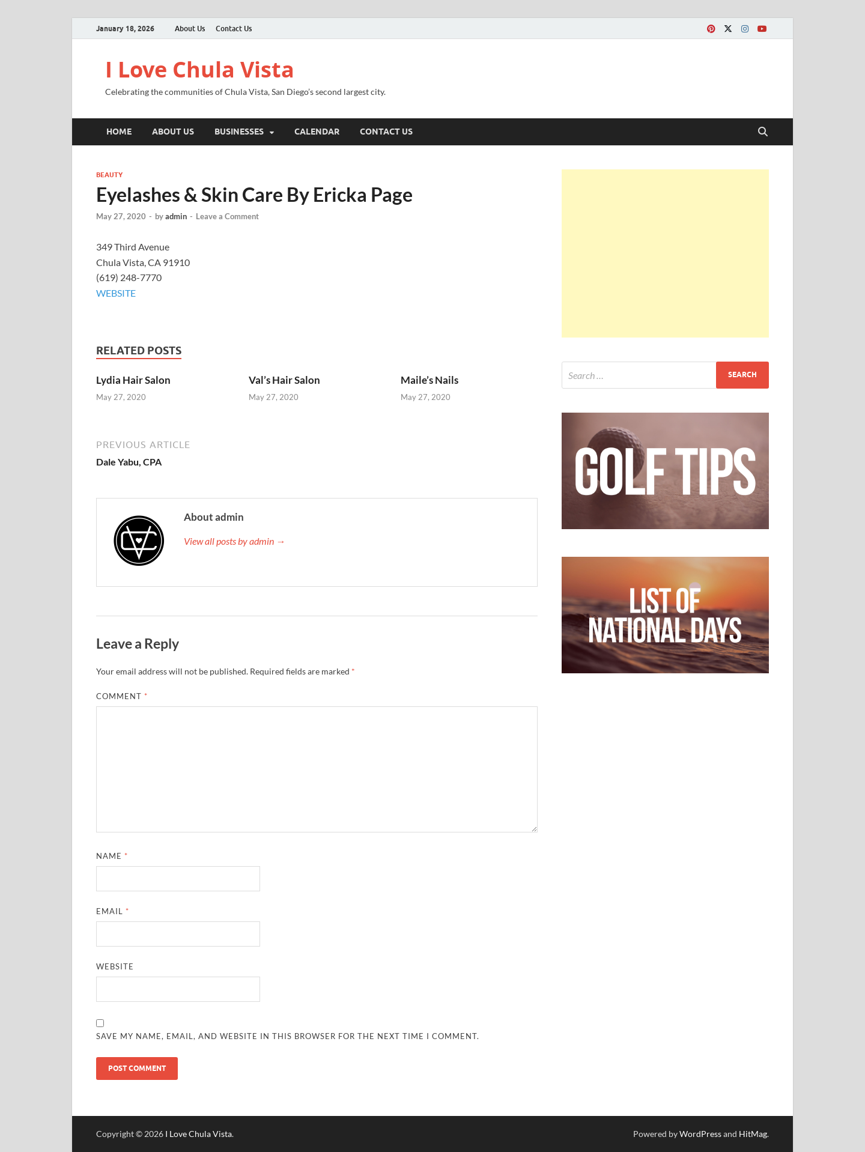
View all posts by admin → (234, 541)
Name (112, 856)
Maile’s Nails (429, 380)
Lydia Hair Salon (133, 380)
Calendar (316, 131)
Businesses (239, 131)
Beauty (109, 175)
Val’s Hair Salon (284, 380)
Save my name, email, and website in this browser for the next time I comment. (287, 1036)
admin (176, 216)
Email (112, 911)
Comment (122, 696)
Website (115, 966)
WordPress (700, 1134)
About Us (190, 28)
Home (119, 131)
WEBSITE (116, 293)
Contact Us (234, 28)
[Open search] (763, 132)
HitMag (753, 1134)
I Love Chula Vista (199, 69)
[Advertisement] (665, 253)
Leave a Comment (227, 216)
